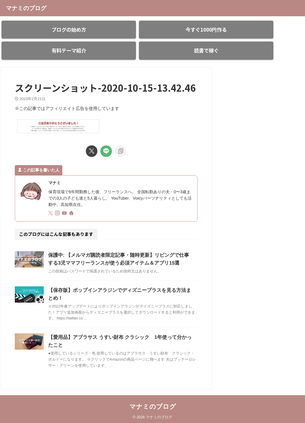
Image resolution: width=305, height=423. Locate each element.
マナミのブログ (26, 8)
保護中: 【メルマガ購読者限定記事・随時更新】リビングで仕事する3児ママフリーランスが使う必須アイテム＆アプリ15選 (117, 252)
